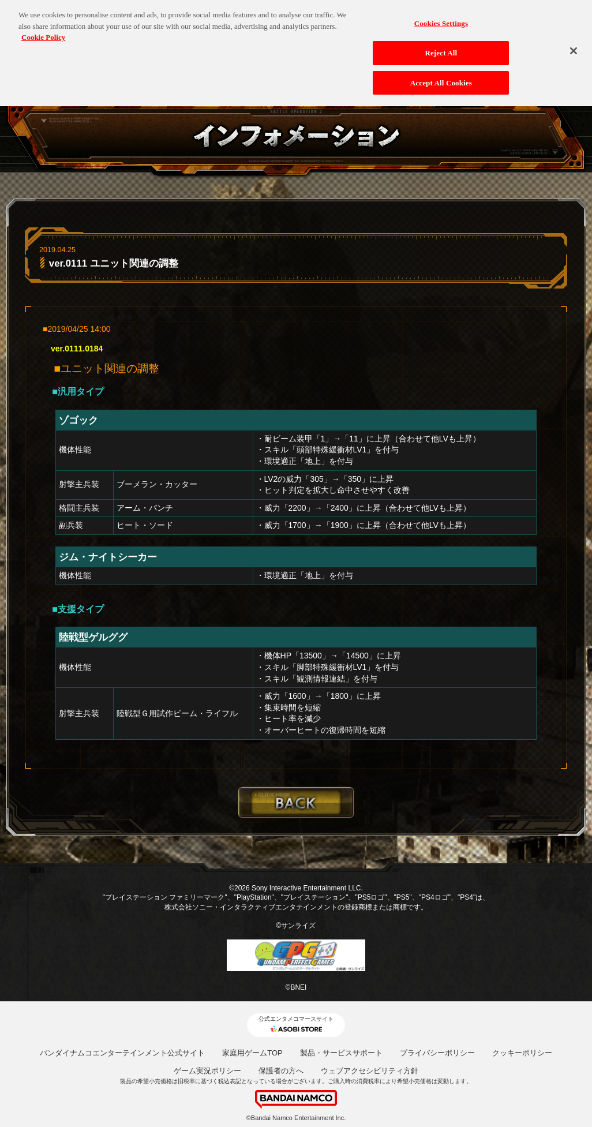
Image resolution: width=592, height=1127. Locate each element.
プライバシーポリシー (437, 1053)
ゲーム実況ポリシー (207, 1070)
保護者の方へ (281, 1070)
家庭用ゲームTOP (252, 1053)
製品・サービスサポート (341, 1053)
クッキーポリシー (522, 1053)
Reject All (441, 48)
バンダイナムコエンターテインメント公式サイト (122, 1053)
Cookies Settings (441, 20)
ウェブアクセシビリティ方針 (369, 1070)
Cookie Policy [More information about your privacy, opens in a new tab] (43, 33)
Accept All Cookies (441, 78)
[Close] (573, 47)
